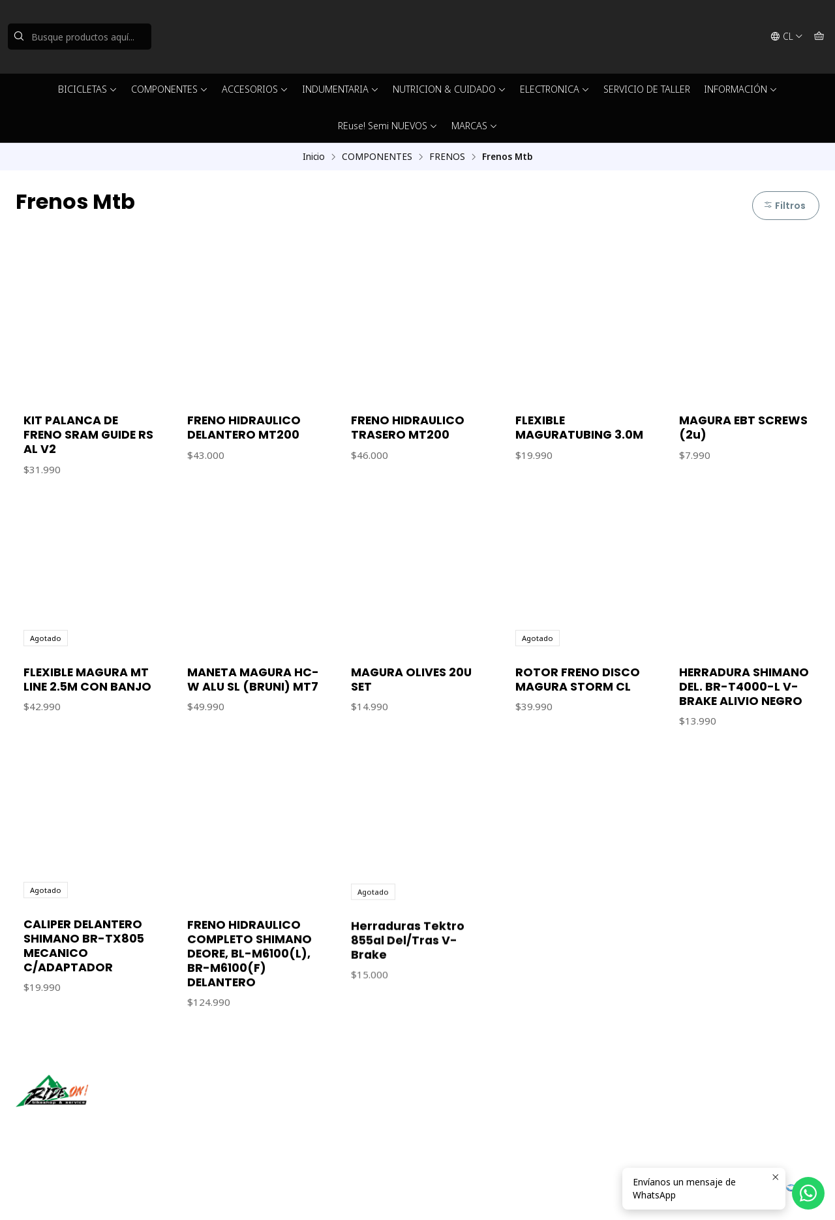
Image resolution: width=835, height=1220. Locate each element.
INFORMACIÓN (741, 89)
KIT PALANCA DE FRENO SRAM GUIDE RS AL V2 (88, 435)
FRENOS (447, 156)
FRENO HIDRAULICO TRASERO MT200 (407, 428)
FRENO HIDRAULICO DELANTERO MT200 (244, 428)
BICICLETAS (87, 89)
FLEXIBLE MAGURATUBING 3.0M (579, 428)
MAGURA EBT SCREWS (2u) (743, 428)
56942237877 (461, 1122)
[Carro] (819, 36)
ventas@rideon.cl (468, 1105)
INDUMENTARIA (340, 89)
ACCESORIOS (255, 89)
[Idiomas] (786, 36)
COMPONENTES (169, 89)
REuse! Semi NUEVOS (388, 125)
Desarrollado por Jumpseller (205, 1194)
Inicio (314, 156)
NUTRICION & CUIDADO (449, 89)
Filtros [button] (784, 205)
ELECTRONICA (555, 89)
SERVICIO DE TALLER (646, 89)
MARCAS (474, 125)
